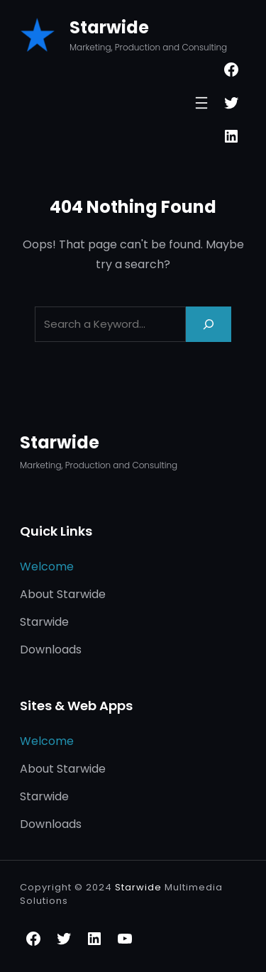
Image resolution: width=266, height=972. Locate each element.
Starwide (109, 27)
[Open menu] (201, 103)
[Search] (208, 323)
